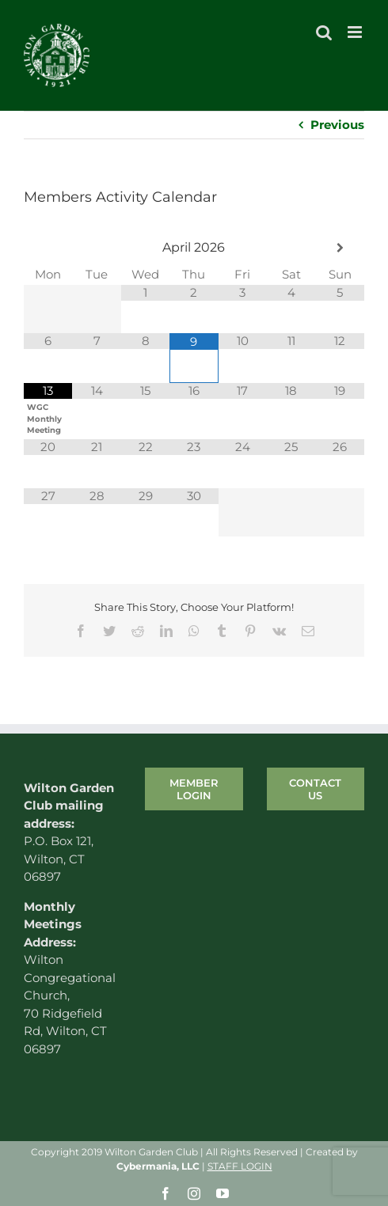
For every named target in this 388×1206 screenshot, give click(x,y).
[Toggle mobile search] (324, 32)
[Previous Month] (48, 248)
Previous (337, 124)
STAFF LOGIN (239, 1166)
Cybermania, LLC (158, 1166)
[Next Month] (340, 248)
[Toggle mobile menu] (356, 32)
